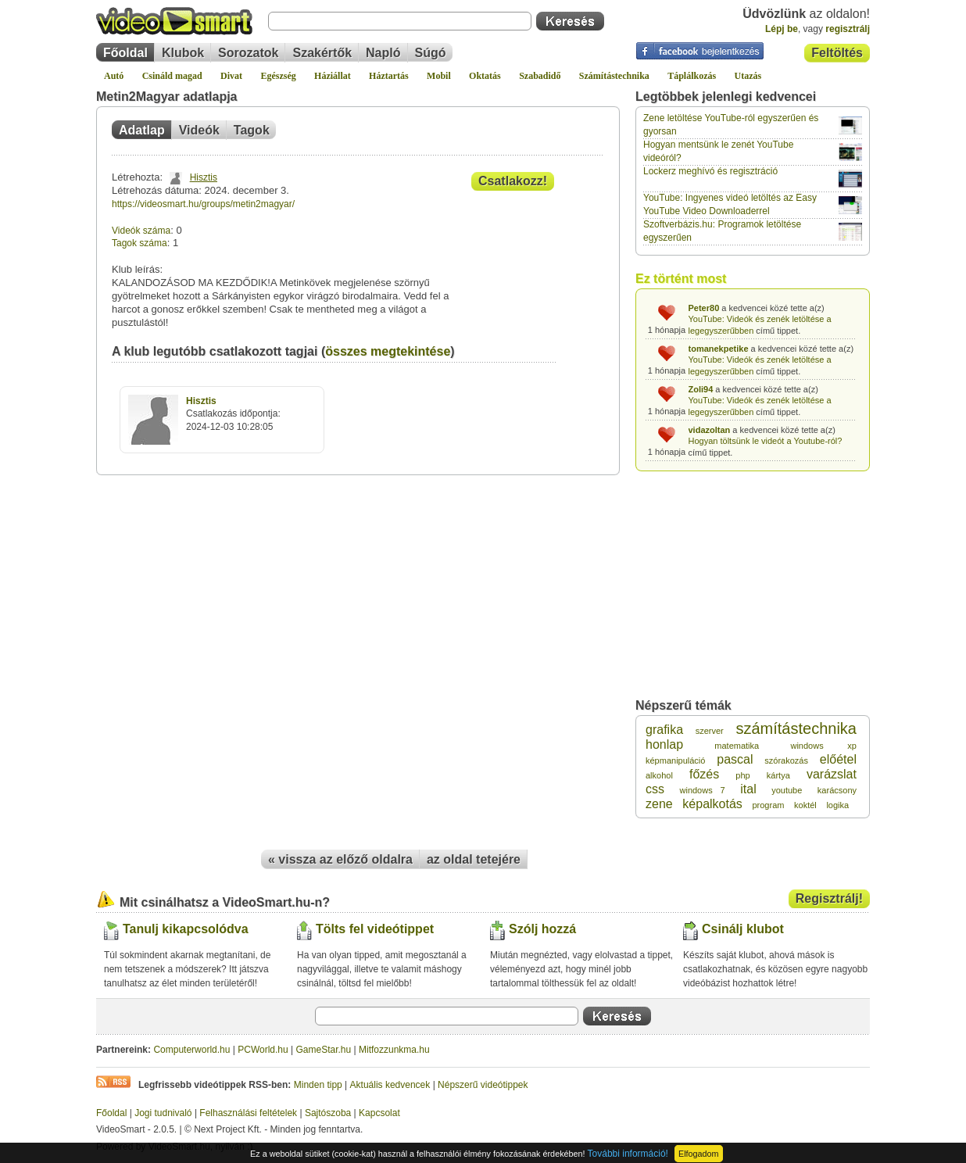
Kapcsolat (379, 1113)
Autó (113, 75)
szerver (710, 730)
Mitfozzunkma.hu (394, 1049)
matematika (736, 745)
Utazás (748, 75)
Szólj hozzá (542, 929)
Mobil (439, 75)
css (655, 789)
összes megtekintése (387, 351)
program (768, 805)
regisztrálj (847, 28)
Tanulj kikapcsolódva (186, 929)
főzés (704, 774)
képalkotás (712, 804)
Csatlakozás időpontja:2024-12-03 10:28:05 (233, 414)
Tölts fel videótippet (375, 929)
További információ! (628, 1153)
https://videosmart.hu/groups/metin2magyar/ (203, 204)
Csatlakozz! (512, 181)
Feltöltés (837, 52)
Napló (383, 52)
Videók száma (141, 230)
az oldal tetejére (474, 859)
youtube (786, 790)
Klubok (183, 52)
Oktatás (485, 75)
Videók (199, 130)
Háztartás (389, 75)
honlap (664, 744)
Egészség (277, 75)
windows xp (823, 745)
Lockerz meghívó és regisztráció (710, 171)
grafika (664, 729)
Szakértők (322, 52)
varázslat (832, 774)
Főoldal (125, 52)
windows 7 (702, 790)
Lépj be (781, 28)
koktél (805, 805)
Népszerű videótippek (483, 1084)
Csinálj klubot (743, 929)
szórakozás (786, 760)
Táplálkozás (691, 75)
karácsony (837, 790)
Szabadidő (539, 75)
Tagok (252, 130)
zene (659, 804)
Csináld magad (172, 75)
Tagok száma (139, 243)
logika (837, 805)
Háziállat (332, 75)
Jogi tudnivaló (162, 1113)
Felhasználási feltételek (248, 1113)
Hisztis (203, 177)
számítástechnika (796, 728)
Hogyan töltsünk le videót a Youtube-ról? (766, 441)
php (742, 775)
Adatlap (142, 130)
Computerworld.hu (191, 1049)
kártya (778, 775)
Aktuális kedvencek (390, 1084)
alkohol (659, 775)
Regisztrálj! (829, 898)
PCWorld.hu (263, 1049)
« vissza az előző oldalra (340, 859)
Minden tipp (318, 1084)
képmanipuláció (675, 760)
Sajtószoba (328, 1113)
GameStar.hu (324, 1049)
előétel (838, 759)
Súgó (430, 52)
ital (748, 789)
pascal (735, 759)
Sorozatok (248, 52)
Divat (231, 75)
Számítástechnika (614, 75)
